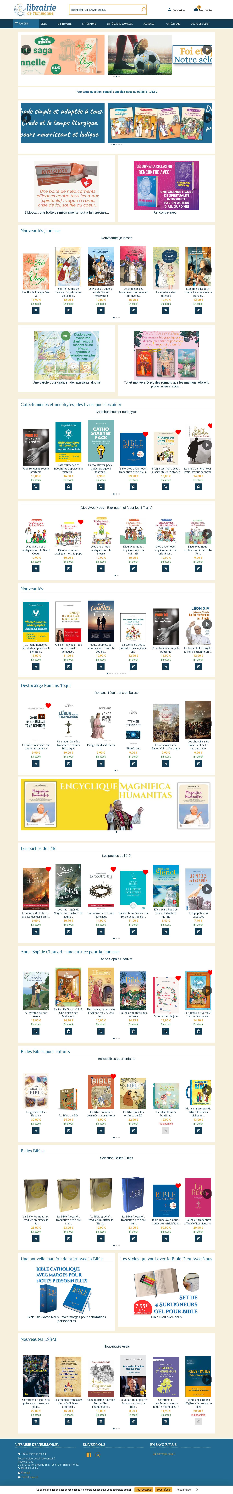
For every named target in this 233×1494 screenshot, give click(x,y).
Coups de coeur (200, 24)
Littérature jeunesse (120, 24)
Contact (24, 1472)
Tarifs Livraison (28, 1477)
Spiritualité (64, 24)
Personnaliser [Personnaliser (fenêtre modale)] (184, 1489)
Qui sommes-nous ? (164, 1453)
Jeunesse (148, 24)
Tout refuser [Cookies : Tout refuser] (164, 1489)
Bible (44, 24)
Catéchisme (173, 24)
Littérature (89, 24)
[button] (208, 58)
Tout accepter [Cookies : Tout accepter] (144, 1489)
